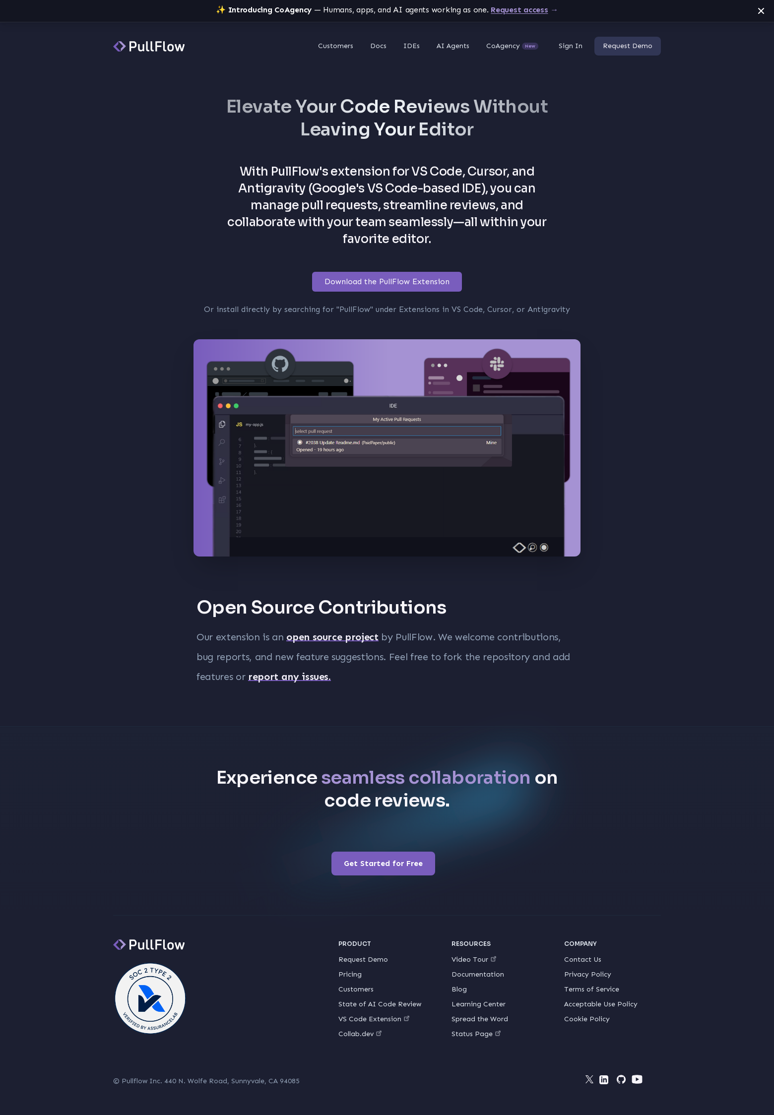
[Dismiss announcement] (761, 11)
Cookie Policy (587, 1019)
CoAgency (512, 46)
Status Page (476, 1034)
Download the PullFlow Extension (387, 281)
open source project (332, 637)
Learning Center (479, 1004)
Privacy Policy (587, 974)
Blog (459, 989)
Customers (335, 46)
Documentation (478, 974)
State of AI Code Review (379, 1004)
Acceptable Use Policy (601, 1004)
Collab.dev (360, 1034)
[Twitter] (589, 1079)
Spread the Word (480, 1019)
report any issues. (289, 676)
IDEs (411, 46)
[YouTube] (637, 1079)
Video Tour (474, 959)
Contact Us (582, 959)
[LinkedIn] (605, 1081)
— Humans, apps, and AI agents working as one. (387, 9)
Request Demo (627, 46)
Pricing (350, 974)
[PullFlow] (149, 46)
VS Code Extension (373, 1019)
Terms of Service (591, 989)
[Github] (621, 1079)
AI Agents (453, 46)
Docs (378, 46)
